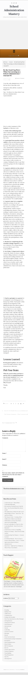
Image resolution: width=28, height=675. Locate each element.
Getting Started (8, 620)
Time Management (9, 655)
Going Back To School (10, 622)
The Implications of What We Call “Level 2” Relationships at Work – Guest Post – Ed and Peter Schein (14, 513)
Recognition (7, 640)
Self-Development (9, 646)
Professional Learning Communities (13, 638)
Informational (8, 626)
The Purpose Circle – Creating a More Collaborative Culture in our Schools (13, 518)
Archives (5, 598)
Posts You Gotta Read (10, 637)
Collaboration (8, 613)
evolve (5, 669)
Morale (6, 635)
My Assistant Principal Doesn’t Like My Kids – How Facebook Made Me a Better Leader (14, 508)
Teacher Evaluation (9, 651)
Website (4, 465)
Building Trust (8, 611)
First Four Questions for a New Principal (14, 619)
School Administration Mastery (14, 10)
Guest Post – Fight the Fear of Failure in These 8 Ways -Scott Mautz (14, 546)
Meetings (7, 633)
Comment (5, 438)
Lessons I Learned (9, 631)
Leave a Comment (20, 78)
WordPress (22, 669)
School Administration (10, 642)
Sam (9, 79)
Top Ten (6, 656)
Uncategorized (8, 658)
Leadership (7, 629)
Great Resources (8, 624)
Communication (8, 615)
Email (4, 459)
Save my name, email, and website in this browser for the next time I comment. (13, 474)
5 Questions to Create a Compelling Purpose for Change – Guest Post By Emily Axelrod (14, 531)
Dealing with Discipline (10, 617)
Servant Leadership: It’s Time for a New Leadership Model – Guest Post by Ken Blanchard (14, 526)
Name (4, 453)
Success (6, 647)
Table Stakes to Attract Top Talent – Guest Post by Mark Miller (13, 521)
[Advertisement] (14, 34)
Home (6, 62)
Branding (7, 610)
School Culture (8, 644)
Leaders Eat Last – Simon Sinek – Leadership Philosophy (12, 503)
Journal (10, 62)
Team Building (8, 653)
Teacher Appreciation (10, 649)
